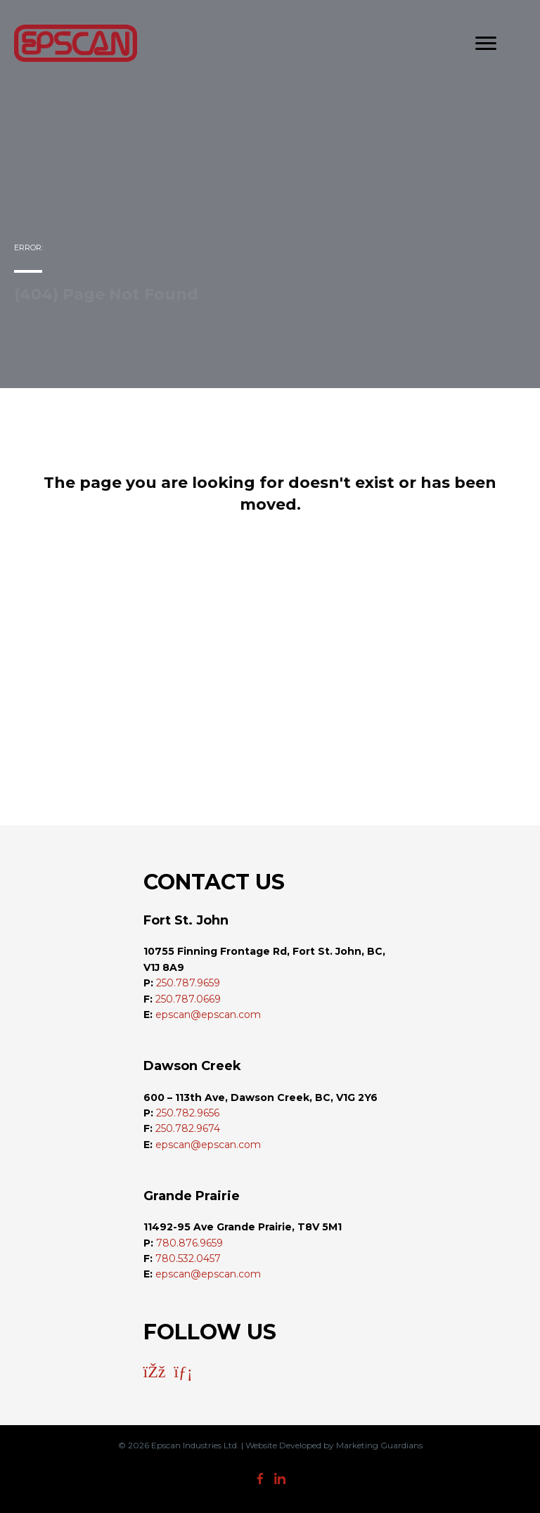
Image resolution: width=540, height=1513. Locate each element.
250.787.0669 (188, 999)
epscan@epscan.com (208, 1014)
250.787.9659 (188, 983)
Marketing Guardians (379, 1445)
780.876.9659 (189, 1243)
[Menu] (486, 44)
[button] (154, 1372)
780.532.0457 (188, 1258)
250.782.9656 (187, 1113)
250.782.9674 (187, 1128)
